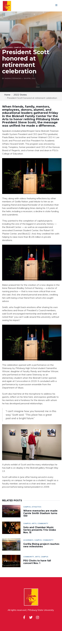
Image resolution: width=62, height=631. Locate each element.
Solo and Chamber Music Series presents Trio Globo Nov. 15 (39, 530)
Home (7, 94)
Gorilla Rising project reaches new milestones (41, 545)
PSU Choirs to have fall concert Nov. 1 (37, 562)
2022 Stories (20, 94)
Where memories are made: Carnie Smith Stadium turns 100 (40, 513)
